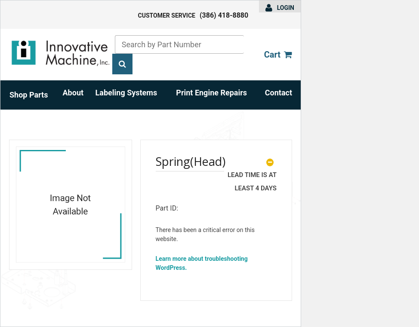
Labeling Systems (126, 92)
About (73, 92)
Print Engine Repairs (211, 92)
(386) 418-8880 (224, 15)
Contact (278, 92)
